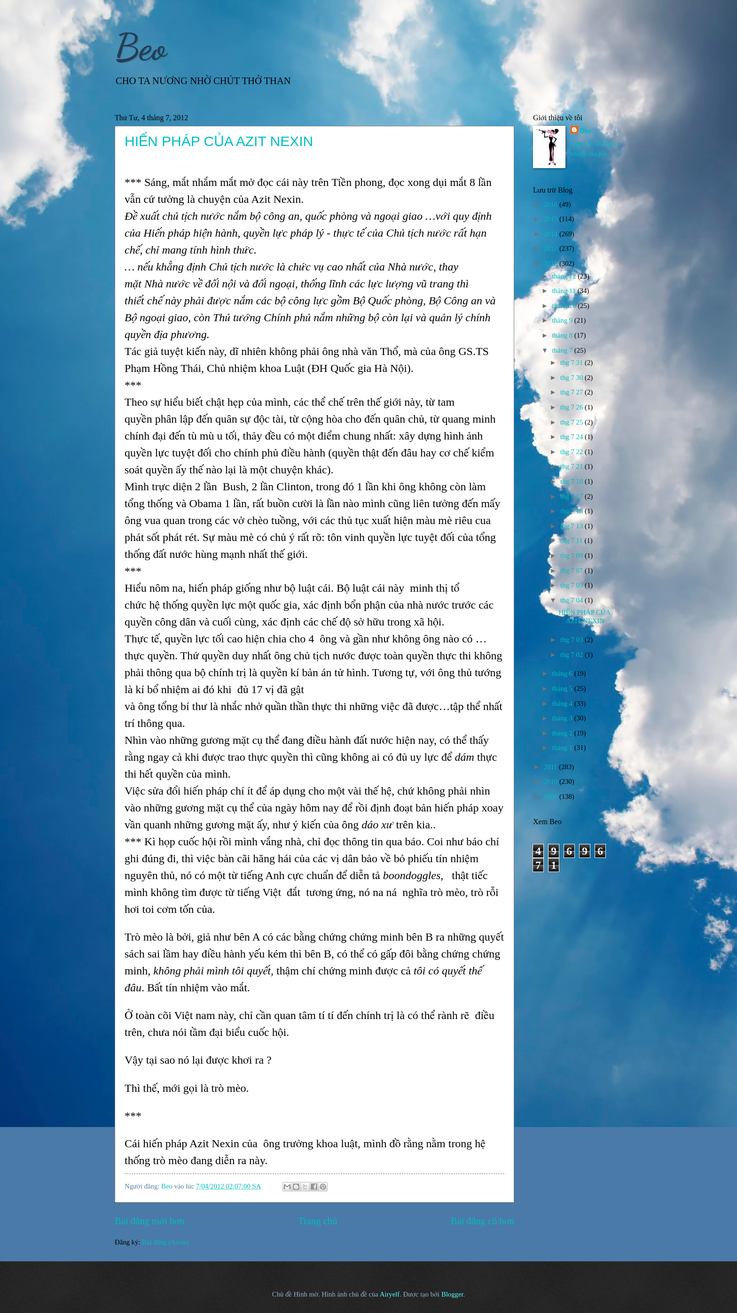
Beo (140, 47)
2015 (551, 219)
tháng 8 (563, 335)
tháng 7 (563, 350)
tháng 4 (563, 703)
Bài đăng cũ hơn (482, 1221)
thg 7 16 (572, 511)
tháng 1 (563, 747)
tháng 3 (563, 718)
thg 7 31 (572, 362)
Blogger (452, 1294)
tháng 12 (565, 276)
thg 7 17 (572, 496)
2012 (551, 263)
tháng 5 (563, 688)
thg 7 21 (572, 466)
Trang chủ (317, 1221)
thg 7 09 (572, 555)
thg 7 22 (572, 452)
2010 (551, 781)
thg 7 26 (572, 407)
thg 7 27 (572, 392)
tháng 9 (563, 320)
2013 (551, 248)
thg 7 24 (572, 436)
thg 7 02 (572, 654)
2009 (551, 796)
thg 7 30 (572, 377)
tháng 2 (563, 733)
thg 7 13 (572, 526)
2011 (551, 767)
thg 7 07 (572, 570)
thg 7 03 (572, 639)
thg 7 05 (572, 585)
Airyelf (390, 1294)
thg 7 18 (572, 481)
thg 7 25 (572, 422)
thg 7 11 (572, 540)
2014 (551, 234)
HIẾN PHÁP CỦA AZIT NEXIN (219, 141)
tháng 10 (565, 305)
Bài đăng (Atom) (165, 1242)
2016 (551, 204)
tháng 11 (564, 290)
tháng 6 (563, 673)
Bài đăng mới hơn (150, 1221)
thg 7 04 (572, 600)
